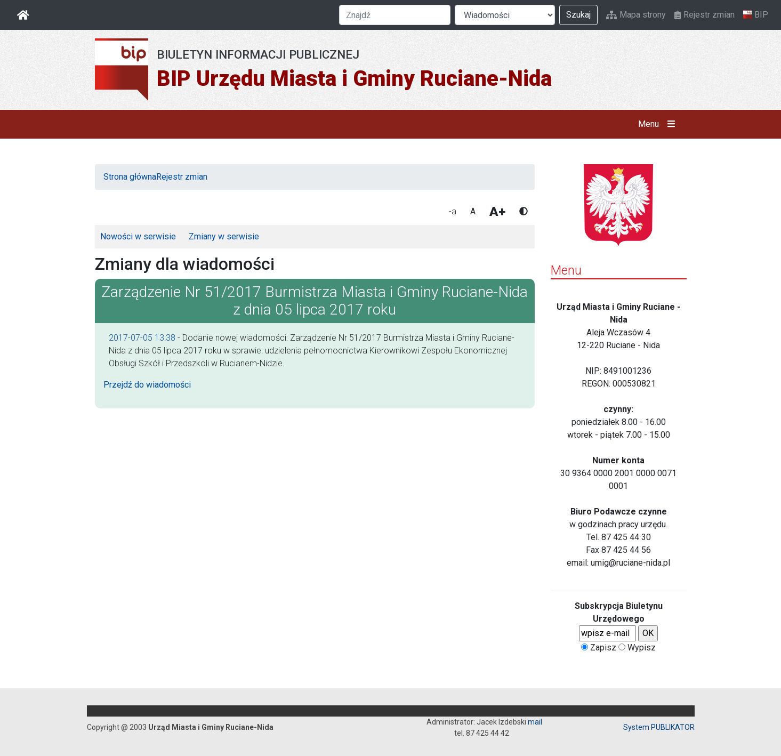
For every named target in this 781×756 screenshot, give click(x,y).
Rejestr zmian (704, 15)
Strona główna (129, 177)
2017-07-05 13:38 (142, 338)
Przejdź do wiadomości (147, 385)
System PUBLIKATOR (659, 727)
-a (452, 211)
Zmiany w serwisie (224, 236)
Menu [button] (658, 124)
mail (535, 722)
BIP (755, 15)
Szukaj (578, 15)
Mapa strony (636, 15)
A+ (497, 211)
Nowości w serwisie (138, 236)
